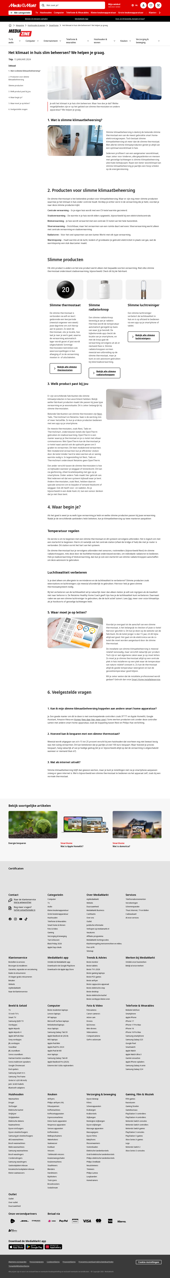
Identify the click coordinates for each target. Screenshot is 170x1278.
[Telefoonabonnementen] (136, 899)
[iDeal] (52, 1221)
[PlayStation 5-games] (134, 1136)
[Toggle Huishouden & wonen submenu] (114, 40)
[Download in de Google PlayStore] (61, 965)
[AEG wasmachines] (15, 1139)
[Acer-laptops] (53, 1054)
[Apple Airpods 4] (14, 1032)
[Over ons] (90, 917)
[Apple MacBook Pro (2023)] (58, 1062)
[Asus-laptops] (53, 1028)
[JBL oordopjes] (14, 1043)
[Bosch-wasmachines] (16, 1143)
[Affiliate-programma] (95, 936)
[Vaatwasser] (52, 1143)
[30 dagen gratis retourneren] (20, 976)
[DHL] (24, 1221)
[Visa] (87, 1221)
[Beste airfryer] (92, 980)
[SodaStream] (53, 1187)
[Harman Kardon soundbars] (19, 1058)
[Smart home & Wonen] (56, 925)
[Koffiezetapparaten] (56, 1113)
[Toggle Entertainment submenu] (60, 40)
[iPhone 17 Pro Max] (133, 1024)
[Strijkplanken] (13, 1117)
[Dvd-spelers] (13, 1069)
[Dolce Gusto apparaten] (57, 1121)
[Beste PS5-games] (94, 976)
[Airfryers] (51, 1099)
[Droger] (11, 1102)
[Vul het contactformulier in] (24, 910)
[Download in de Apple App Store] (61, 969)
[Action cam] (91, 1017)
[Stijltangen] (91, 1117)
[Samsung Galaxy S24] (134, 1069)
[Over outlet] (13, 1202)
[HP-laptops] (52, 1017)
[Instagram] (16, 919)
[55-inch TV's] (13, 1013)
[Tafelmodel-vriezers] (56, 1154)
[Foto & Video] (53, 928)
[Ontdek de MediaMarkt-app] (59, 962)
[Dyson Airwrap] (92, 1099)
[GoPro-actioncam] (94, 1039)
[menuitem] (36, 12)
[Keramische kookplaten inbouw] (21, 1169)
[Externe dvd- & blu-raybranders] (60, 1065)
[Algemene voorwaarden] (17, 1262)
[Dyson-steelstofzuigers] (18, 1132)
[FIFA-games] (130, 1099)
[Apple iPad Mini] (54, 1043)
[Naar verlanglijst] (151, 5)
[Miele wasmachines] (16, 1147)
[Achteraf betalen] (122, 1221)
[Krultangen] (91, 1110)
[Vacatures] (91, 932)
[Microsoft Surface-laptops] (58, 1021)
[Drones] (90, 1021)
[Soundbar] (12, 1047)
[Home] (10, 25)
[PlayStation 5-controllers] (136, 1113)
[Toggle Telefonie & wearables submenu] (88, 40)
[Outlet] (89, 921)
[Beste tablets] (92, 965)
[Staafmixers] (53, 1165)
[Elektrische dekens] (16, 1121)
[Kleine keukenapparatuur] (58, 910)
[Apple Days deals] (55, 947)
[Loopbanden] (92, 1176)
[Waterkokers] (53, 1139)
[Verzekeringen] (132, 903)
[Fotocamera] (91, 1010)
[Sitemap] (90, 951)
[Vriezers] (51, 1150)
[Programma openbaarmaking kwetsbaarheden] (96, 1262)
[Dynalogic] (36, 1221)
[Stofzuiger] (12, 1106)
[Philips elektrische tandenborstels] (100, 1158)
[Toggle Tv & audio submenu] (19, 40)
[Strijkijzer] (12, 1113)
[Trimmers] (90, 1169)
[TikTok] (27, 919)
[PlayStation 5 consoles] (135, 1132)
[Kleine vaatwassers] (16, 1173)
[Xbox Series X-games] (134, 1139)
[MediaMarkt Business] (95, 910)
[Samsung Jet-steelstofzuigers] (20, 1136)
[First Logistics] (12, 1230)
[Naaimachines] (14, 1124)
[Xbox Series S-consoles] (135, 1150)
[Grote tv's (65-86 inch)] (17, 1080)
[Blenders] (51, 1169)
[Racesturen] (130, 1102)
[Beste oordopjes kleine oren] (98, 999)
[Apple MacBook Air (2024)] (58, 1036)
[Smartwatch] (130, 1047)
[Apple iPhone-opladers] (135, 1062)
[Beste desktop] (93, 991)
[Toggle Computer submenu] (38, 40)
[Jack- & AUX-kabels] (16, 1084)
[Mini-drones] (91, 1028)
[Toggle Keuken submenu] (130, 40)
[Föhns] (89, 1102)
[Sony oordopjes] (15, 1039)
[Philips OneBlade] (93, 1161)
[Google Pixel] (131, 1043)
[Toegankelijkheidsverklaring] (18, 1266)
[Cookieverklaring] (53, 1262)
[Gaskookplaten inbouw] (17, 1165)
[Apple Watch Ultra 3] (134, 1054)
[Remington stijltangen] (96, 1121)
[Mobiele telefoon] (133, 1010)
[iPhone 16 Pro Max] (133, 1032)
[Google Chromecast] (16, 1065)
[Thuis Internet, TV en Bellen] (137, 910)
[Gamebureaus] (131, 1110)
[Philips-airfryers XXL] (56, 1102)
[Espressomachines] (55, 1117)
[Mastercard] (98, 1221)
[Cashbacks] (91, 914)
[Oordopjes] (12, 1024)
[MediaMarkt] (22, 5)
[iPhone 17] (130, 1021)
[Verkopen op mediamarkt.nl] (98, 928)
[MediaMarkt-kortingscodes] (98, 940)
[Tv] (49, 903)
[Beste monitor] (92, 962)
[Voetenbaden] (92, 1147)
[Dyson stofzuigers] (16, 1128)
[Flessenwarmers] (93, 1143)
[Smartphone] (131, 1013)
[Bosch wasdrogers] (16, 1154)
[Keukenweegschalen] (56, 1158)
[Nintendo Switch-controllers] (137, 1124)
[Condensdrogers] (15, 1158)
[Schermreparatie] (132, 906)
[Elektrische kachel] (15, 1110)
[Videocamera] (92, 1032)
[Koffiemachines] (54, 1110)
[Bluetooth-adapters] (16, 1087)
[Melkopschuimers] (55, 1136)
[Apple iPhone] (131, 1017)
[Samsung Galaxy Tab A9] (57, 1058)
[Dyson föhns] (92, 1136)
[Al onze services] (132, 917)
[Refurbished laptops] (56, 1024)
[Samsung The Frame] (16, 1076)
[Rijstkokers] (52, 1176)
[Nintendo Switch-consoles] (136, 1121)
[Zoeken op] (43, 5)
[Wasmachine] (13, 1099)
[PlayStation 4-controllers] (136, 1117)
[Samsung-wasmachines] (18, 1150)
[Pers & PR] (90, 947)
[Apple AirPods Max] (16, 1036)
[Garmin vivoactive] (133, 1058)
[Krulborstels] (92, 1113)
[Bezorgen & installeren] (17, 965)
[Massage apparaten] (95, 1128)
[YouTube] (21, 919)
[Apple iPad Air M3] (55, 1050)
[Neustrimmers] (92, 1165)
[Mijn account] (143, 5)
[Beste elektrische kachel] (97, 995)
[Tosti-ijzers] (52, 1180)
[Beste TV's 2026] (93, 969)
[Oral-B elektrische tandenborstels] (100, 1154)
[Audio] (50, 906)
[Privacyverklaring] (69, 1262)
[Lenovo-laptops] (54, 1013)
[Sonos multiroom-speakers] (19, 1062)
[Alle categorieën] (20, 13)
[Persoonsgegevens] (37, 1262)
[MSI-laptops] (53, 1039)
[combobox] (74, 5)
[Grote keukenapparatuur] (58, 914)
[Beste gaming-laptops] (96, 973)
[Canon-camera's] (93, 1013)
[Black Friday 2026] (55, 943)
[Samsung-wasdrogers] (17, 1161)
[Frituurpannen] (53, 1106)
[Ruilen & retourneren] (17, 973)
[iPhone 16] (130, 1028)
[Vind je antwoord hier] (22, 902)
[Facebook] (11, 919)
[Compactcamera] (93, 1036)
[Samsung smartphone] (135, 1036)
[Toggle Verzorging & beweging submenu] (159, 40)
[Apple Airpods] (14, 1028)
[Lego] (128, 1143)
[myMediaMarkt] (93, 899)
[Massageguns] (92, 1132)
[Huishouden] (53, 917)
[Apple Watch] (131, 1050)
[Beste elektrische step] (96, 988)
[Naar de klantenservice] (17, 991)
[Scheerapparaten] (94, 1106)
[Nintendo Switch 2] (133, 1147)
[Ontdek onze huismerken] (136, 962)
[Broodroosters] (54, 1184)
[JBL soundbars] (14, 1050)
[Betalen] (11, 980)
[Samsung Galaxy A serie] (135, 1065)
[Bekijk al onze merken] (135, 965)
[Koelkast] (51, 1147)
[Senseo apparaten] (55, 1128)
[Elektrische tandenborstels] (98, 1150)
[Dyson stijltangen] (94, 1124)
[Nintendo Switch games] (135, 1128)
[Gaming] (51, 932)
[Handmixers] (52, 1173)
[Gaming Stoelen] (132, 1106)
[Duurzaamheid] (93, 906)
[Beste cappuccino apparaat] (98, 984)
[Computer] (52, 899)
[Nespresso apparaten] (57, 1124)
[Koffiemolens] (53, 1132)
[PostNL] (12, 1221)
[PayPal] (63, 1221)
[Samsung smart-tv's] (16, 1073)
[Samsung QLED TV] (16, 1021)
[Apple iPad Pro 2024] (56, 1047)
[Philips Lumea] (92, 1173)
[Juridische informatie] (95, 925)
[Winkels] (90, 903)
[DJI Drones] (91, 1024)
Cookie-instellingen (149, 1262)
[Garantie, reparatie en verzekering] (22, 969)
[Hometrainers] (92, 1180)
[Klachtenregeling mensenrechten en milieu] (104, 943)
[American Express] (110, 1221)
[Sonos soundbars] (15, 1054)
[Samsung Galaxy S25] (134, 1039)
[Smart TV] (12, 1017)
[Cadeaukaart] (131, 914)
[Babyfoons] (91, 1139)
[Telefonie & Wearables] (57, 921)
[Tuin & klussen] (54, 940)
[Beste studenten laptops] (58, 1010)
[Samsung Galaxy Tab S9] (57, 1032)
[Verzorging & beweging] (57, 936)
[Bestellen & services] (16, 962)
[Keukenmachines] (55, 1161)
